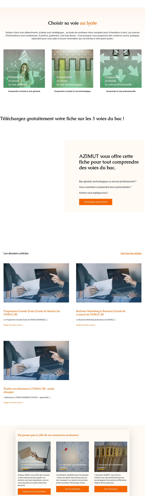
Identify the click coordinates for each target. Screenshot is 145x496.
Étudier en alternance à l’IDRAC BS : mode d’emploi (29, 390)
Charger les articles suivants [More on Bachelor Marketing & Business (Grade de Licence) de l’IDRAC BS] (85, 325)
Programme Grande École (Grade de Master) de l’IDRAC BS (32, 312)
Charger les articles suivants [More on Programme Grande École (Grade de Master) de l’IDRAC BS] (13, 325)
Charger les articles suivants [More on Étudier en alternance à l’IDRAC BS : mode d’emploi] (13, 402)
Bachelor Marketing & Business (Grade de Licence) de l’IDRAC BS (100, 312)
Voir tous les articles (131, 253)
